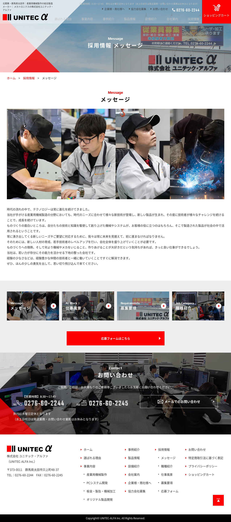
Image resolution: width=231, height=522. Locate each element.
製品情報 (130, 19)
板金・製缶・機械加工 (101, 491)
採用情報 (193, 19)
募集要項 (167, 483)
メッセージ (168, 458)
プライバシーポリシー (202, 466)
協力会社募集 (138, 9)
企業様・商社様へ (114, 9)
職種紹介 (167, 466)
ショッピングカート (216, 10)
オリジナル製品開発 (100, 499)
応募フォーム (169, 491)
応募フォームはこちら (115, 338)
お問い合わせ (160, 9)
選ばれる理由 (63, 19)
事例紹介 (108, 19)
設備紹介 (151, 19)
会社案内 (172, 19)
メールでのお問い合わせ (179, 401)
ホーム (11, 78)
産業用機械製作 (97, 474)
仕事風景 (167, 474)
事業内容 (87, 19)
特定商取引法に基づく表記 (205, 458)
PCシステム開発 (97, 483)
